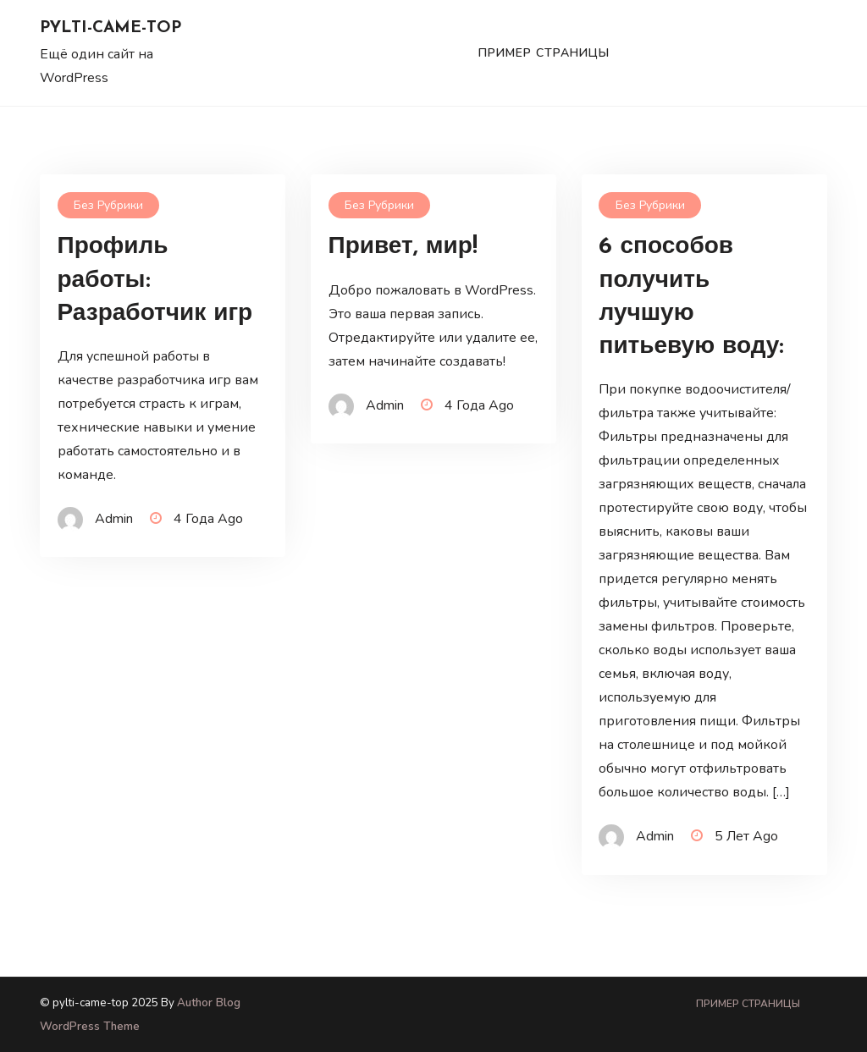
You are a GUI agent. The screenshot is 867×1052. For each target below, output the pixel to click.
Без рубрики (108, 205)
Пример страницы (544, 53)
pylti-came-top (110, 28)
